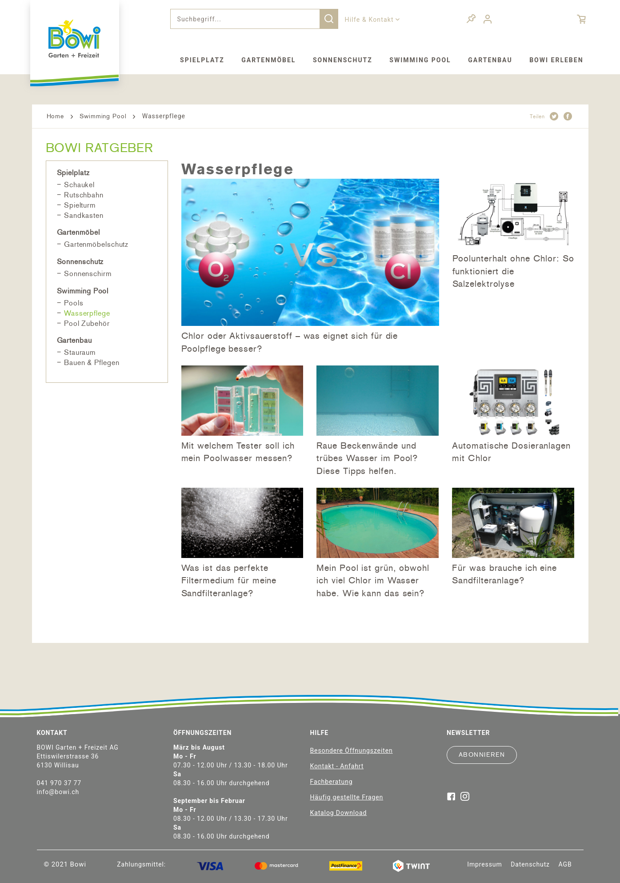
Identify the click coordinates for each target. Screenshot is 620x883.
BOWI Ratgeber (100, 147)
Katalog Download (338, 812)
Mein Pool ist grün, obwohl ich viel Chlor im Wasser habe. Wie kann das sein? (372, 580)
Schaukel (79, 185)
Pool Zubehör (87, 323)
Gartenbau (74, 340)
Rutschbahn (84, 195)
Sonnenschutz (80, 261)
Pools (74, 303)
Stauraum (80, 352)
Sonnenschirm (88, 273)
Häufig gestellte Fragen (347, 797)
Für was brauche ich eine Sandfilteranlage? (504, 574)
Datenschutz (530, 864)
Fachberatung (331, 781)
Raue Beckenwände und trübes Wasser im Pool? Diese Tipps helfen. (367, 458)
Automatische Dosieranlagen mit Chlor (511, 452)
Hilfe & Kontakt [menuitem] (370, 19)
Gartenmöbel (78, 232)
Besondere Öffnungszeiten (351, 750)
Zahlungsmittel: (141, 864)
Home (55, 116)
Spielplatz (73, 173)
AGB (565, 864)
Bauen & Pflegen (92, 362)
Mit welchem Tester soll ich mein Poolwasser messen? (238, 452)
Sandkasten (84, 215)
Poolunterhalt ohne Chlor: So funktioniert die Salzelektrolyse (513, 271)
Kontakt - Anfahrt (337, 766)
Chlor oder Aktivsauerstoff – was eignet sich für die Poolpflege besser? (289, 342)
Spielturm (80, 205)
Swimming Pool (103, 116)
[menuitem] (254, 19)
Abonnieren (482, 755)
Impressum (484, 864)
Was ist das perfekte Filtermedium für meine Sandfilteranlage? (229, 580)
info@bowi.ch (58, 791)
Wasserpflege (87, 313)
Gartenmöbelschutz (96, 244)
